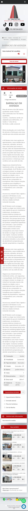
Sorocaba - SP (16, 37)
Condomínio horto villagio (10, 442)
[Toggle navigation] (25, 2)
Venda (10, 37)
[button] (4, 72)
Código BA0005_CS (15, 39)
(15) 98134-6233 (15, 29)
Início (4, 37)
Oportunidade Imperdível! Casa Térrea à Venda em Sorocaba (13, 431)
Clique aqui (6, 490)
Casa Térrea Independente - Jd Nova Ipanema (12, 452)
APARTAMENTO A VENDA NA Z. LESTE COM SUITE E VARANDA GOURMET (14, 473)
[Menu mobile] (2, 2)
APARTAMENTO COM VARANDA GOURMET (14, 463)
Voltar (23, 39)
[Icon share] (5, 24)
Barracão (6, 39)
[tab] (7, 61)
